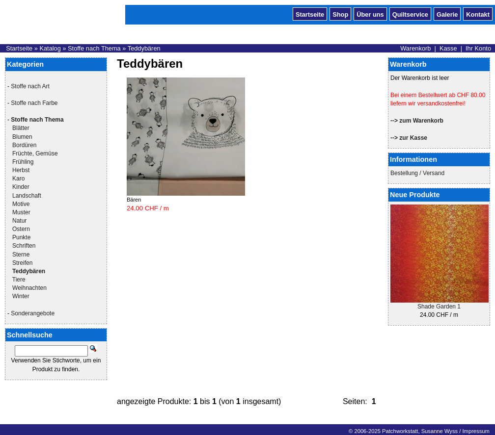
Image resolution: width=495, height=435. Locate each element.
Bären (134, 200)
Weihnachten (29, 287)
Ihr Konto (478, 48)
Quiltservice (410, 14)
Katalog (49, 48)
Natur (19, 220)
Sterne (20, 254)
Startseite (310, 14)
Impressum (475, 431)
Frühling (22, 161)
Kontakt (478, 14)
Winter (20, 296)
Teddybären (144, 48)
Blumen (22, 136)
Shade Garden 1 (439, 306)
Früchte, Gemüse (35, 153)
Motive (20, 204)
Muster (21, 212)
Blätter (20, 128)
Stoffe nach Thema (94, 48)
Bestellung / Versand (417, 173)
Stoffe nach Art (30, 86)
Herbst (20, 170)
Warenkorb (415, 48)
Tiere (19, 279)
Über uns (370, 14)
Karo (18, 178)
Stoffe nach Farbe (34, 103)
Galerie (447, 14)
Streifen (22, 262)
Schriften (23, 245)
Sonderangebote (33, 313)
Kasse (448, 48)
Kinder (20, 186)
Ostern (21, 229)
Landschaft (26, 195)
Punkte (21, 237)
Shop (340, 14)
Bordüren (24, 145)
